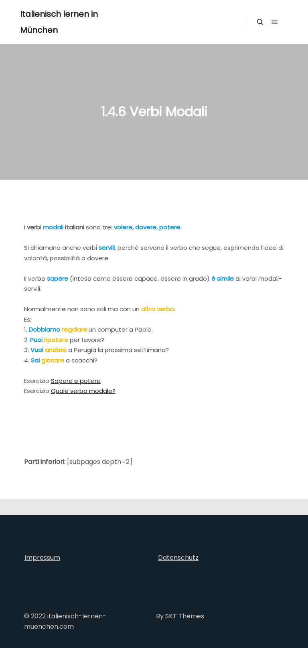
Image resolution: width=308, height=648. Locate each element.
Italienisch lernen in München (59, 22)
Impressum (42, 557)
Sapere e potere (76, 381)
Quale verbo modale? (83, 391)
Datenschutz (178, 557)
